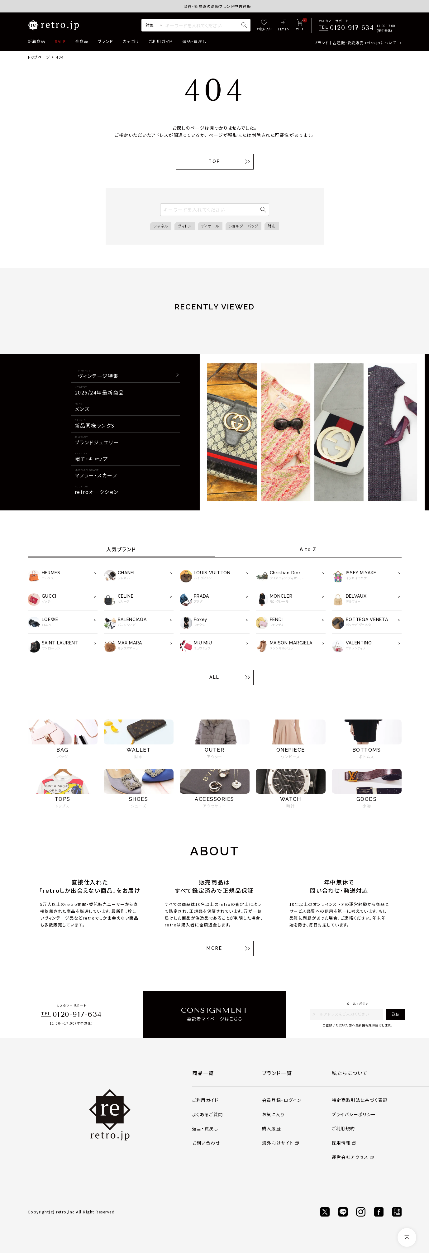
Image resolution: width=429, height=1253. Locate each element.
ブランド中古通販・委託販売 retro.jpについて (355, 42)
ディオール (210, 225)
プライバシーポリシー (354, 1114)
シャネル (161, 225)
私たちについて (350, 1073)
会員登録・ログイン (282, 1100)
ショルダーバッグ (243, 225)
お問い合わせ (206, 1143)
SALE (60, 41)
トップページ (39, 57)
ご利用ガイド (161, 41)
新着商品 (36, 41)
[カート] (300, 25)
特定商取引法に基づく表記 (360, 1100)
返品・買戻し (194, 41)
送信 (395, 1013)
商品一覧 (203, 1073)
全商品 (81, 41)
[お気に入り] (264, 25)
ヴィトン (185, 225)
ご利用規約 (343, 1128)
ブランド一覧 (277, 1073)
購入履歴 (271, 1128)
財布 (272, 225)
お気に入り (273, 1114)
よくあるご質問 (207, 1114)
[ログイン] (283, 25)
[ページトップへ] (407, 1237)
